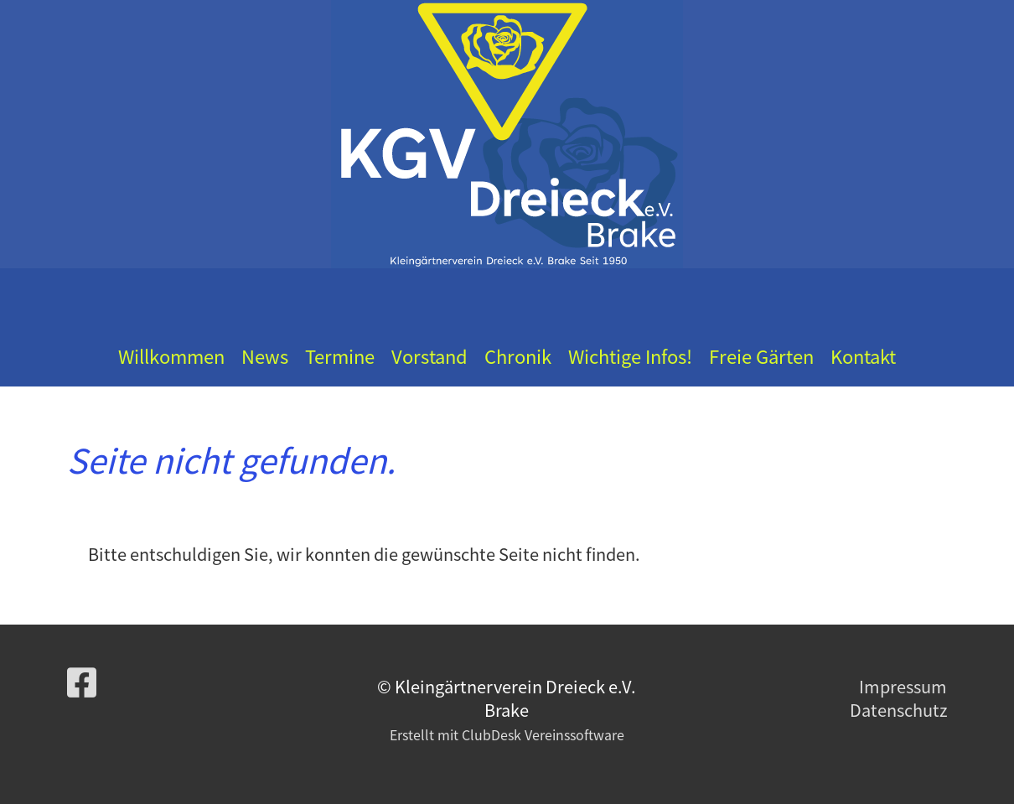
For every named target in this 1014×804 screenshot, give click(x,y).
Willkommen (171, 356)
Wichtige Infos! (630, 356)
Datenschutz (898, 710)
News (264, 356)
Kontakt (863, 356)
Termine (340, 356)
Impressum (903, 686)
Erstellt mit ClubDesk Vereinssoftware (507, 734)
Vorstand (429, 356)
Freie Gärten (761, 356)
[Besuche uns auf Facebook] (81, 681)
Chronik (517, 356)
